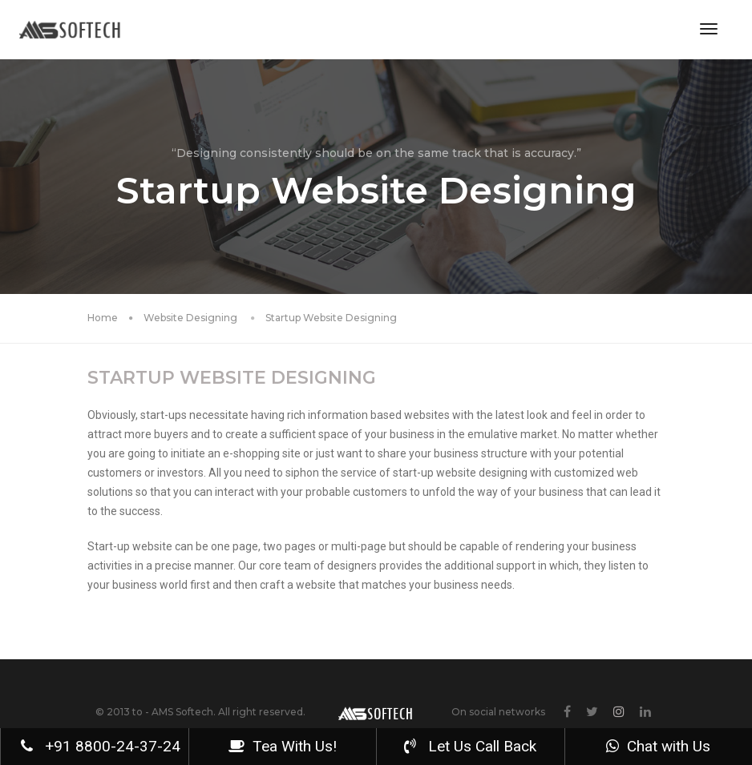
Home (102, 318)
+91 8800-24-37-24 (100, 746)
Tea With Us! (282, 746)
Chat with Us (658, 746)
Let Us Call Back (470, 746)
